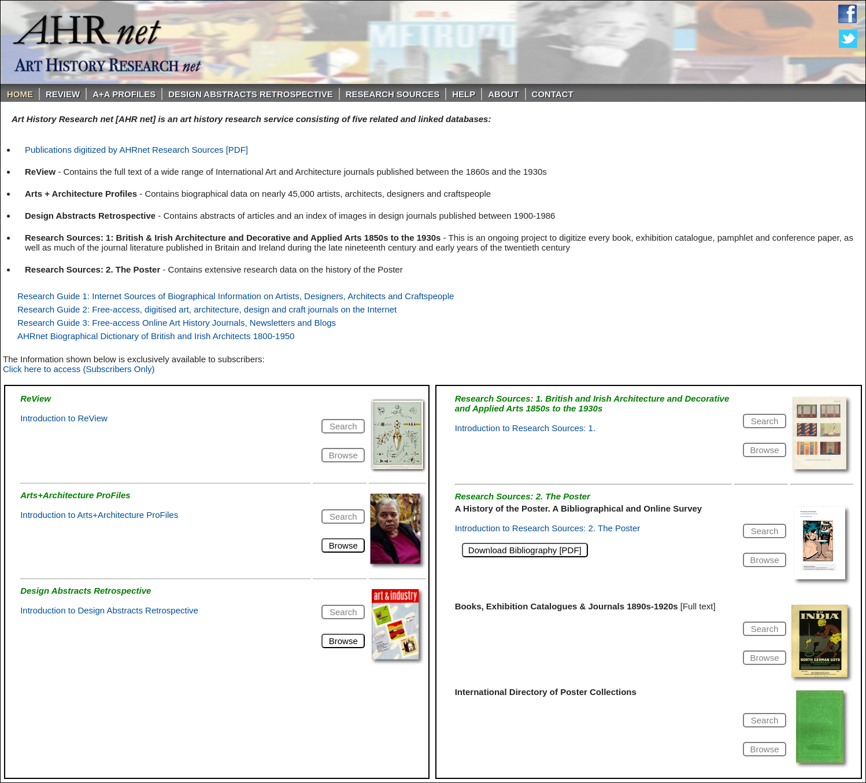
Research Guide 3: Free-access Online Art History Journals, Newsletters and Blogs (176, 323)
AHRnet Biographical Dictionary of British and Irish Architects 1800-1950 (155, 336)
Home (20, 94)
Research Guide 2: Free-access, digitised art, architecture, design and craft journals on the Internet (207, 309)
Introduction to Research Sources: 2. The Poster (548, 528)
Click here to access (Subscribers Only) (79, 369)
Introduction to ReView (64, 418)
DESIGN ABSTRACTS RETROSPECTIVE (250, 94)
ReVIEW (63, 94)
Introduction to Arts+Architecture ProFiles (99, 515)
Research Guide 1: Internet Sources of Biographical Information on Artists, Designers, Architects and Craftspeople (235, 296)
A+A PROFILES (124, 94)
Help (463, 94)
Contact (552, 94)
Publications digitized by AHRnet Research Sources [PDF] (136, 150)
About (503, 94)
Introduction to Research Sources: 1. (525, 428)
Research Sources (393, 94)
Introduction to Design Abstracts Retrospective (109, 610)
